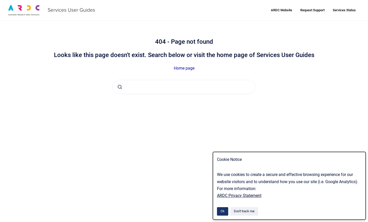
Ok (223, 211)
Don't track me (244, 211)
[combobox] (184, 87)
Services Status (344, 10)
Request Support (312, 10)
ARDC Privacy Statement (239, 195)
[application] (366, 220)
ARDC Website (281, 10)
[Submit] (120, 87)
